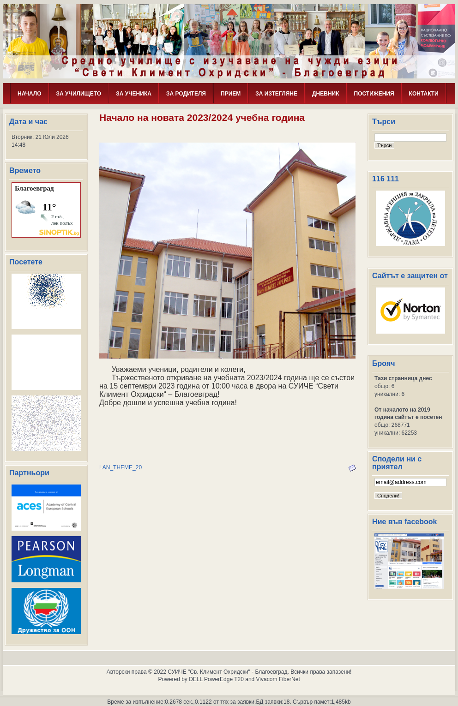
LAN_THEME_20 (120, 467)
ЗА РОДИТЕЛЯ (186, 93)
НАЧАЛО (29, 93)
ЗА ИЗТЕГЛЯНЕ (276, 93)
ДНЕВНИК (325, 93)
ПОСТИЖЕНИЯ (374, 93)
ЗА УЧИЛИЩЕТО (79, 93)
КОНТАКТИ (424, 93)
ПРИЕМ (231, 93)
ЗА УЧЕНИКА (133, 93)
